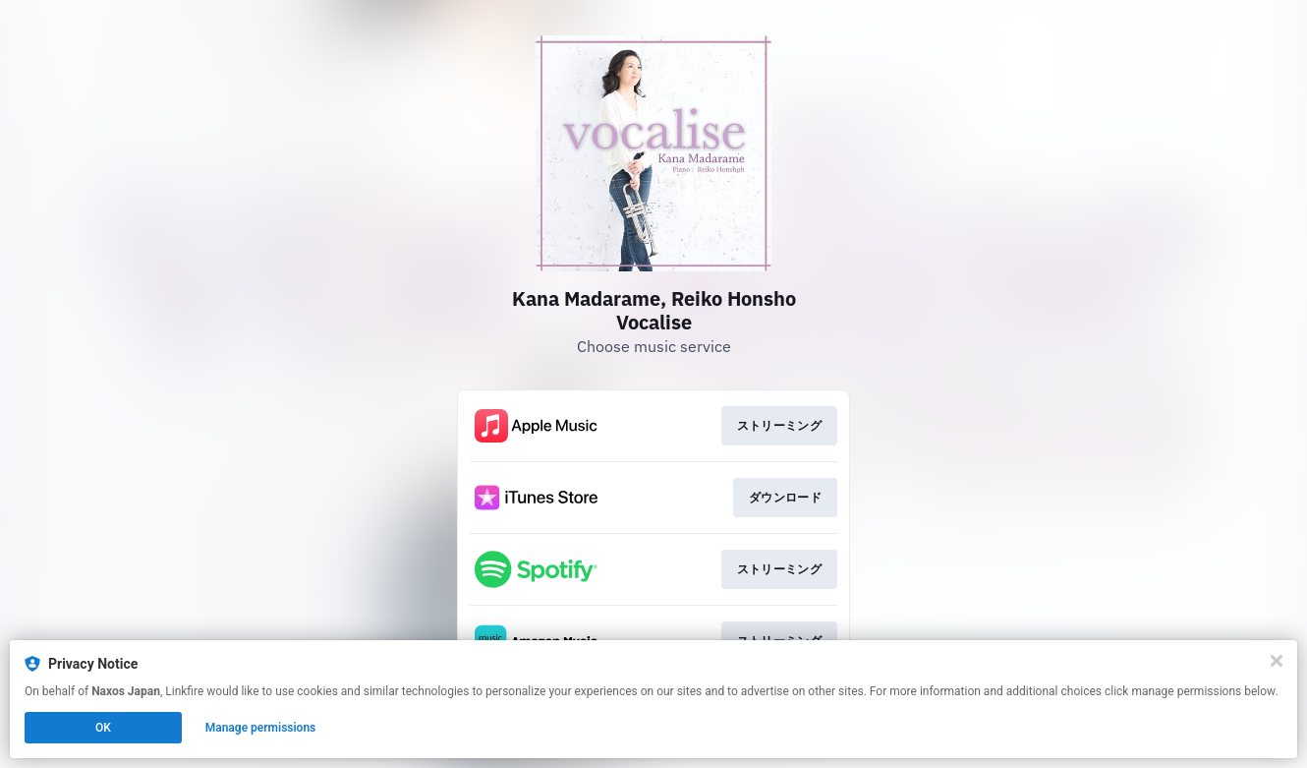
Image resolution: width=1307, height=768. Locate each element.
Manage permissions (260, 728)
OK (103, 728)
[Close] (1276, 661)
